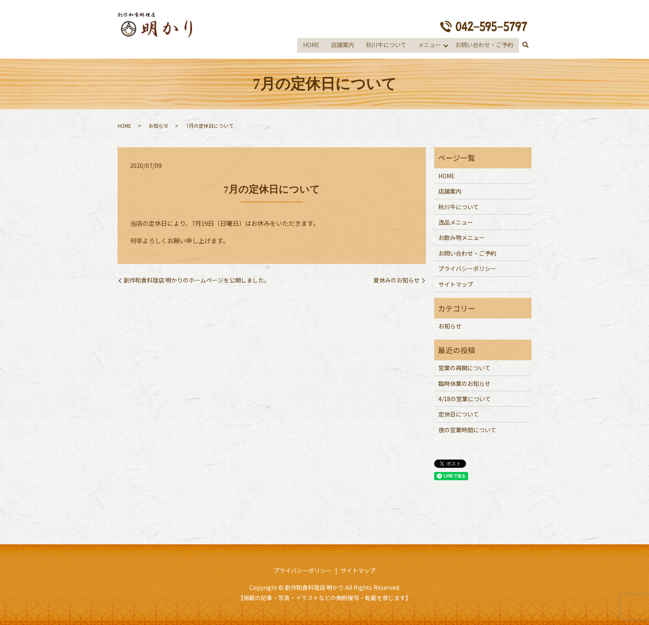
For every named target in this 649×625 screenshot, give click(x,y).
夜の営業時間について (467, 428)
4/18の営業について (464, 397)
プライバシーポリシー (467, 267)
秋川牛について (385, 44)
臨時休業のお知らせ (464, 382)
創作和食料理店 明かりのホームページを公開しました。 (197, 279)
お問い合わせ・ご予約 (484, 44)
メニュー (429, 44)
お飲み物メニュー (461, 236)
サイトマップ (455, 282)
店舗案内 (342, 44)
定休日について (458, 413)
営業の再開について (464, 366)
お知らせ (158, 124)
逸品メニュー (455, 221)
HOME (311, 44)
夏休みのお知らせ (396, 279)
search (525, 44)
